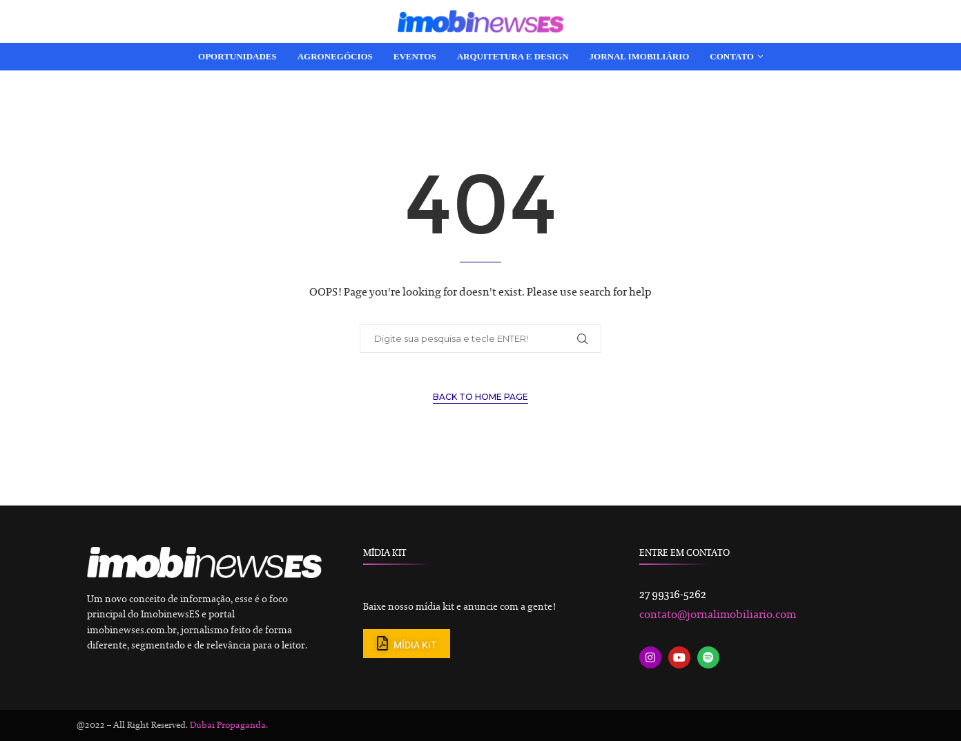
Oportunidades (237, 56)
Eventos (415, 56)
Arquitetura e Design (513, 56)
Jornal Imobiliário (640, 56)
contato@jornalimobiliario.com (717, 615)
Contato (732, 56)
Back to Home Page (480, 397)
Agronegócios (335, 56)
